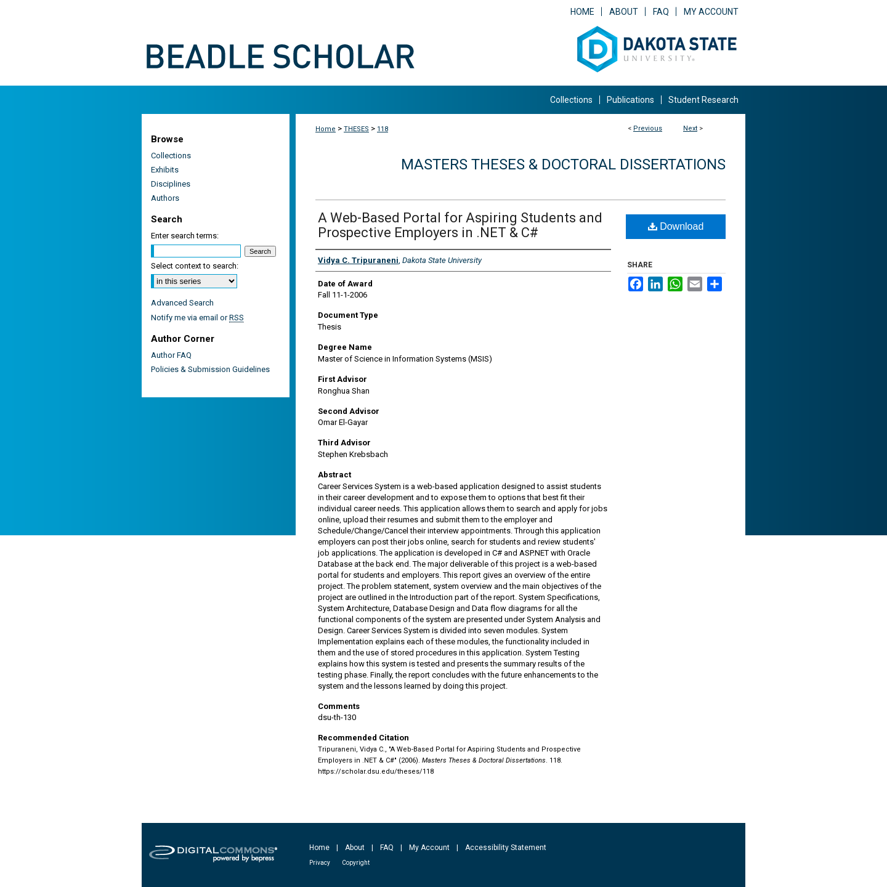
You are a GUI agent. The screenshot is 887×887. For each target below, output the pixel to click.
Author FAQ (171, 355)
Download (676, 226)
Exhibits (165, 169)
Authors (165, 198)
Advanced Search (182, 302)
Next (690, 128)
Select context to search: (194, 265)
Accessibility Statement (505, 847)
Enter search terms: (185, 235)
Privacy (319, 862)
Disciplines (170, 183)
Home (325, 129)
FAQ (387, 847)
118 (382, 129)
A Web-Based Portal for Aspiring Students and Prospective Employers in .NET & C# (460, 225)
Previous (647, 128)
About (355, 847)
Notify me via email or (197, 317)
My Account (429, 847)
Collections (171, 155)
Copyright (356, 862)
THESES (356, 129)
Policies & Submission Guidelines (210, 369)
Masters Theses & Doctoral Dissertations (563, 164)
